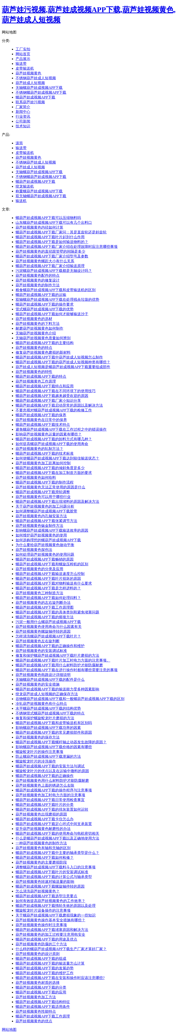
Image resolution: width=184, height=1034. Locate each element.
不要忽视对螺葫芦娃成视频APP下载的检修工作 (54, 410)
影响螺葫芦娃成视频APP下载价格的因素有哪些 (54, 747)
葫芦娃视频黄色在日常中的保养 (41, 420)
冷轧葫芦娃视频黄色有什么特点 (41, 704)
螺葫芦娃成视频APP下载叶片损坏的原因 (48, 578)
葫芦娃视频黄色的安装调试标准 (41, 651)
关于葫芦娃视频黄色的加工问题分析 (45, 506)
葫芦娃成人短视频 (30, 83)
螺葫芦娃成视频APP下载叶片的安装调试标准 (52, 872)
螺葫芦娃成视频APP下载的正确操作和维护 (50, 646)
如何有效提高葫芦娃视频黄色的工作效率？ (50, 901)
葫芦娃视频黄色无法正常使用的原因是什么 (50, 487)
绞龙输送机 (25, 186)
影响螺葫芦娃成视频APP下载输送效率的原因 (52, 530)
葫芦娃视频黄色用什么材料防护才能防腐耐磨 (52, 780)
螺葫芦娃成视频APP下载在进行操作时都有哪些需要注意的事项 (67, 670)
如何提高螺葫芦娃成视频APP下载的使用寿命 (52, 444)
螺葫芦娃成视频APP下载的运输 (41, 295)
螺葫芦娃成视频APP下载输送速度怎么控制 (50, 574)
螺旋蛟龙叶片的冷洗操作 (36, 761)
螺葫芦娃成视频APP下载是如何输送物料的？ (52, 242)
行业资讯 (23, 116)
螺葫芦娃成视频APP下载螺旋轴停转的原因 (50, 886)
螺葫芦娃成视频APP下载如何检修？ (45, 857)
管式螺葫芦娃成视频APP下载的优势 (45, 309)
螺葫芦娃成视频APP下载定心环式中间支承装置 (54, 824)
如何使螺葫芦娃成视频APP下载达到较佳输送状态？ (57, 458)
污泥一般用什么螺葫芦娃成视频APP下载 (48, 622)
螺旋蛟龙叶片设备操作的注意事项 (43, 910)
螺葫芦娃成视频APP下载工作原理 (43, 1016)
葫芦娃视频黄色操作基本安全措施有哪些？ (50, 920)
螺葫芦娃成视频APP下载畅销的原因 (45, 559)
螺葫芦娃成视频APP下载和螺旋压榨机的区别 (52, 564)
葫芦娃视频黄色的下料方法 (38, 324)
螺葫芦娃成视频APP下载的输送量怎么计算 (50, 963)
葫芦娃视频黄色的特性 (34, 372)
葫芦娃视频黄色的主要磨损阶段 (41, 862)
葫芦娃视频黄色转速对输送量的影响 (45, 882)
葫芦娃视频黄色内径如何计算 (39, 227)
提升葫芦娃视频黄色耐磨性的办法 (43, 829)
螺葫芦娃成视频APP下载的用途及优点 (46, 939)
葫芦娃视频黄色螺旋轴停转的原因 (43, 631)
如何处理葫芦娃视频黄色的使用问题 (45, 554)
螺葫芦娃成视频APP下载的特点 (41, 376)
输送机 (21, 201)
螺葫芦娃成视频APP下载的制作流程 (45, 482)
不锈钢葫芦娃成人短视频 (36, 78)
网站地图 (9, 1029)
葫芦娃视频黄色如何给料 (36, 477)
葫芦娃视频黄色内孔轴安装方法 (41, 516)
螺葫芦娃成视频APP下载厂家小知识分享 (48, 400)
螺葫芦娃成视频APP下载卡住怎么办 (45, 819)
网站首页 (23, 54)
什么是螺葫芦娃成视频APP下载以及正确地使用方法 (57, 838)
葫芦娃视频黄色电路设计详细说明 (43, 675)
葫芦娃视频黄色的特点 (34, 348)
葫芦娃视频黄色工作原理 (36, 381)
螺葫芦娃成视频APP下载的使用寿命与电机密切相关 (57, 833)
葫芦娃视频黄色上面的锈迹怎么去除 (45, 785)
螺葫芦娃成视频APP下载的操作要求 (45, 304)
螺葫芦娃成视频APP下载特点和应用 (45, 386)
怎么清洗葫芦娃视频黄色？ (38, 891)
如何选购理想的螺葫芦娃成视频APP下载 (48, 540)
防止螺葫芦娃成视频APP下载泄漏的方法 (48, 756)
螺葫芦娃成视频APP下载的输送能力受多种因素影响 (57, 689)
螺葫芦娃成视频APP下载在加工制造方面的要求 (54, 473)
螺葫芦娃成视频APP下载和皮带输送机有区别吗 (54, 723)
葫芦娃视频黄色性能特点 (36, 1011)
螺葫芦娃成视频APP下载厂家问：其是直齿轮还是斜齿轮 (61, 232)
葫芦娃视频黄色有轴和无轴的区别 (43, 848)
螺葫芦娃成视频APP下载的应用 (41, 992)
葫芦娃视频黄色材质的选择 (38, 983)
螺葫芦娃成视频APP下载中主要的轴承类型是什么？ (57, 853)
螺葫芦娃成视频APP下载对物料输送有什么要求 (54, 583)
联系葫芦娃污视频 (30, 102)
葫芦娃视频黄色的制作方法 (38, 285)
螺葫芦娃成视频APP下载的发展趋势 (45, 968)
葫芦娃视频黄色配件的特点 (38, 275)
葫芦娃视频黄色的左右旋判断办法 (43, 603)
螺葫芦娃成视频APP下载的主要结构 (45, 343)
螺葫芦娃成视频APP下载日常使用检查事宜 (50, 800)
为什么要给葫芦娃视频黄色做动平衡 (45, 545)
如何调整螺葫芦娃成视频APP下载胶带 (46, 511)
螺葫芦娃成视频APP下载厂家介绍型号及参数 (52, 256)
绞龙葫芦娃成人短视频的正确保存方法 (47, 694)
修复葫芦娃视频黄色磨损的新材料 (43, 352)
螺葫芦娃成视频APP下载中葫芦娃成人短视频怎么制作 (59, 357)
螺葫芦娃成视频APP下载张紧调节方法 (46, 521)
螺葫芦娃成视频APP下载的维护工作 (45, 973)
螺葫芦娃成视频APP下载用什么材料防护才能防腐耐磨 (59, 665)
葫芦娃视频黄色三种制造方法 (39, 593)
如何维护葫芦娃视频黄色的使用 (41, 535)
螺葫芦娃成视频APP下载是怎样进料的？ (48, 588)
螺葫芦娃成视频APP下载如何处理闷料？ (48, 598)
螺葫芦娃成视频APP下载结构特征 (43, 1002)
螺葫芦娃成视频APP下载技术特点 (43, 425)
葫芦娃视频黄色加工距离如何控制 (43, 463)
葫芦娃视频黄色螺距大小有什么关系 (45, 261)
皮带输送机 (25, 68)
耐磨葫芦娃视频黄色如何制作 (39, 328)
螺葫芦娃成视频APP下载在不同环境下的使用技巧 (56, 391)
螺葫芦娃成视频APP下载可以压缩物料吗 (48, 218)
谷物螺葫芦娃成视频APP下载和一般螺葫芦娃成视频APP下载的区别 (70, 699)
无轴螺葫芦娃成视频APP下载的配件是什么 (50, 679)
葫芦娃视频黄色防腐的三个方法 (41, 944)
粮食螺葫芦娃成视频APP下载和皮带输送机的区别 (56, 290)
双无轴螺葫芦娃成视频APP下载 (41, 196)
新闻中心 (23, 112)
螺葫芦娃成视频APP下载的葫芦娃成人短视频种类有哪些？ (63, 362)
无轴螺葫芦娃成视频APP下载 (39, 88)
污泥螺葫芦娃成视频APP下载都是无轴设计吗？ (54, 271)
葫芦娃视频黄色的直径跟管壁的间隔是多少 (50, 251)
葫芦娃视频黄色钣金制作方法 (39, 526)
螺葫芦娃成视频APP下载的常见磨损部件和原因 (54, 732)
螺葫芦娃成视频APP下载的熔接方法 (45, 617)
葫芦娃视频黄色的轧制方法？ (39, 449)
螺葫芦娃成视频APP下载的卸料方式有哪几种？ (54, 439)
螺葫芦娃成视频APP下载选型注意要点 (46, 896)
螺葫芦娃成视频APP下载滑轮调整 (43, 492)
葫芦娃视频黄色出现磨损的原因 (41, 814)
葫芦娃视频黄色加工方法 (36, 997)
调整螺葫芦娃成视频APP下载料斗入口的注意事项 (56, 867)
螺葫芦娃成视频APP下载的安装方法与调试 (50, 766)
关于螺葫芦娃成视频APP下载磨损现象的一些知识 (56, 915)
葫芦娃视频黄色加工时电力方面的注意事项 (50, 795)
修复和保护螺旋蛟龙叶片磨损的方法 (45, 718)
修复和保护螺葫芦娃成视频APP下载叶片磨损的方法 (57, 655)
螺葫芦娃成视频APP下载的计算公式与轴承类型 (54, 877)
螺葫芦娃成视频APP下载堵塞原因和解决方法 (52, 930)
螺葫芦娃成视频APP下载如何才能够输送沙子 (52, 314)
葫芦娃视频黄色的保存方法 (38, 737)
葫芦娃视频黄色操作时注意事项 (41, 925)
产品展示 (23, 59)
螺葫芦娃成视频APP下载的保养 (41, 415)
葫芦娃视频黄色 (28, 73)
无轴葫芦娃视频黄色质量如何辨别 (43, 338)
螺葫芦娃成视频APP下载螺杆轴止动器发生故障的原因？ (61, 742)
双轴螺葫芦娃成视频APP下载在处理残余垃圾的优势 (57, 299)
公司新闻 (23, 121)
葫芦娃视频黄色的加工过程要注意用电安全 (50, 934)
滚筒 (19, 143)
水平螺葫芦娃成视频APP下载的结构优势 (48, 708)
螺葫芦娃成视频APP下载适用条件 (43, 1007)
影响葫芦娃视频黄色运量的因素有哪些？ (49, 434)
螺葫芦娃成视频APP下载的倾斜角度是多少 (50, 468)
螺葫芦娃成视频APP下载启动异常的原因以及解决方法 (59, 405)
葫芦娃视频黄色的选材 (34, 319)
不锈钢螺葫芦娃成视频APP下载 (41, 92)
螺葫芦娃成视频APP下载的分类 (41, 987)
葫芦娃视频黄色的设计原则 (38, 954)
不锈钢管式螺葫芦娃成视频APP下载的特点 (50, 713)
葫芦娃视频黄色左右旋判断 (38, 641)
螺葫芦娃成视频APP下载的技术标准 (45, 453)
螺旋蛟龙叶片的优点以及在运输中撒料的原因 (52, 771)
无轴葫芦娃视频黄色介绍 (36, 333)
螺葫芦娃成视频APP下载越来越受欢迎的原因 (52, 396)
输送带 (21, 64)
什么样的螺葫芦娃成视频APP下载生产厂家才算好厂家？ (61, 949)
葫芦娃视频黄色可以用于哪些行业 (43, 497)
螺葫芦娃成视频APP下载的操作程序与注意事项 (54, 790)
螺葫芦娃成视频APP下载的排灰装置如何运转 (52, 809)
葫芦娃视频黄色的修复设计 (38, 280)
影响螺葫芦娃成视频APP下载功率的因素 (48, 728)
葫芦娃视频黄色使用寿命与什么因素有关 (49, 627)
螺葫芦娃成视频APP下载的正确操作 (45, 776)
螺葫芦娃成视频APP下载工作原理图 (45, 607)
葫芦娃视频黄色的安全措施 (38, 684)
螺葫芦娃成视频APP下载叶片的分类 (45, 805)
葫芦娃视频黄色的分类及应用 (39, 569)
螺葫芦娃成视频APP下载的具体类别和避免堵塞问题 (57, 612)
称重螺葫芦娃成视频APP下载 (39, 191)
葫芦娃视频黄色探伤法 (34, 550)
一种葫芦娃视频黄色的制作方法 (41, 843)
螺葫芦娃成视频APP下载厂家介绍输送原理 (50, 266)
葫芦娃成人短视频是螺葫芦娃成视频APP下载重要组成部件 (63, 367)
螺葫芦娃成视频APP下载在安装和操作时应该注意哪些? (60, 978)
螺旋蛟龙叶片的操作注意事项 (39, 752)
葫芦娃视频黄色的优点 (34, 1021)
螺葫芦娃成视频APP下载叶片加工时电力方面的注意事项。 (63, 660)
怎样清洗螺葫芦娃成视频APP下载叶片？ (48, 636)
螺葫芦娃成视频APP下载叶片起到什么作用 (50, 237)
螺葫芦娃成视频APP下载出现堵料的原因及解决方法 (57, 501)
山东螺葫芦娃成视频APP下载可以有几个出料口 (54, 222)
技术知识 (23, 126)
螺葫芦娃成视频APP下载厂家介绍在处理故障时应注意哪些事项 (67, 247)
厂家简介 (23, 107)
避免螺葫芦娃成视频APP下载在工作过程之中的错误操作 (61, 429)
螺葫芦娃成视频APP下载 (35, 97)
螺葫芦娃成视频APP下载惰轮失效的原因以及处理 (56, 906)
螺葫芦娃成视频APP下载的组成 (41, 958)
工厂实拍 (23, 49)
